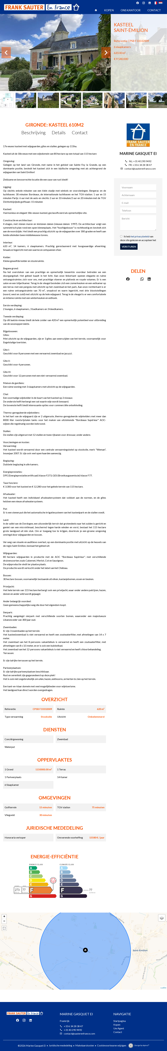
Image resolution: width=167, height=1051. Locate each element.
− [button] (4, 921)
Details (59, 132)
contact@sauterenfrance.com (140, 168)
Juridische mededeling (60, 1045)
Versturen (129, 246)
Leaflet (163, 988)
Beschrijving (33, 132)
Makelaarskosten (84, 1045)
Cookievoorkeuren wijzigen (111, 1045)
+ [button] (4, 916)
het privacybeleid (140, 236)
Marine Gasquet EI (138, 153)
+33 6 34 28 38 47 (142, 164)
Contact (80, 132)
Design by (141, 1045)
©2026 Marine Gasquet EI (32, 1045)
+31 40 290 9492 (142, 161)
